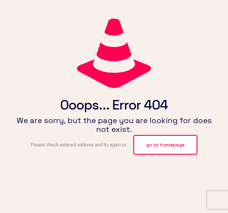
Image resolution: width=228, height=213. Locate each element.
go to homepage (165, 145)
